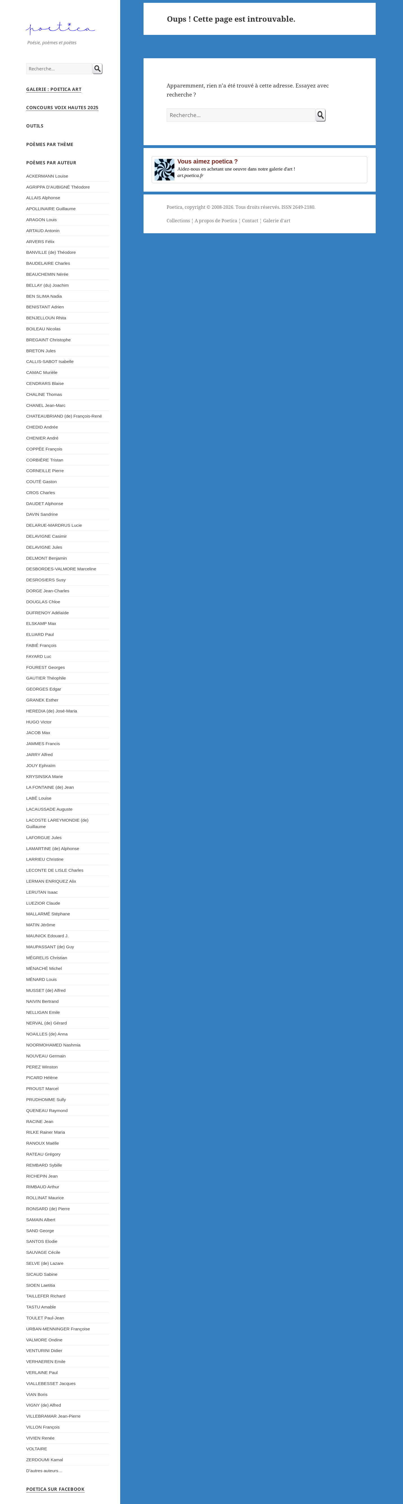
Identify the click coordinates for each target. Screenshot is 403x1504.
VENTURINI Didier (44, 1350)
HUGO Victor (39, 722)
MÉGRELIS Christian (46, 957)
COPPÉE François (44, 449)
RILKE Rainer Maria (45, 1132)
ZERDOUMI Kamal (44, 1459)
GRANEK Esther (42, 700)
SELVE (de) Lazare (45, 1263)
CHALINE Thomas (44, 394)
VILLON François (43, 1427)
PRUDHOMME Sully (46, 1099)
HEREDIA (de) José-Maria (51, 711)
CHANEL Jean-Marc (46, 405)
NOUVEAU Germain (46, 1056)
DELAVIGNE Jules (44, 547)
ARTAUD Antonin (42, 230)
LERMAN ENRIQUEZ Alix (51, 881)
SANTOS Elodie (41, 1241)
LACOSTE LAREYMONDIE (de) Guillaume (57, 823)
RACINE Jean (39, 1121)
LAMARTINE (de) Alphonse (52, 848)
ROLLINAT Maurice (45, 1197)
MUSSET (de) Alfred (46, 990)
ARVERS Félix (40, 241)
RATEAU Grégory (43, 1154)
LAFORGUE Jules (44, 837)
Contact (250, 221)
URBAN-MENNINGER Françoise (58, 1328)
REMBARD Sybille (44, 1165)
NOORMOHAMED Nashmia (53, 1045)
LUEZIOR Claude (43, 903)
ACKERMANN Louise (47, 176)
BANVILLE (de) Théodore (51, 252)
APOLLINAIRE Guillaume (51, 208)
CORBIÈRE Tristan (44, 460)
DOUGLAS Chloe (43, 601)
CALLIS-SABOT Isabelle (50, 361)
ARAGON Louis (41, 219)
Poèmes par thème (49, 144)
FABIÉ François (41, 645)
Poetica (174, 207)
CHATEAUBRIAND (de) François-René (64, 416)
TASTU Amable (41, 1306)
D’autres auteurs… (44, 1470)
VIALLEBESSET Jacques (51, 1383)
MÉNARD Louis (41, 979)
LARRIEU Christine (45, 859)
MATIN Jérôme (40, 924)
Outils (35, 126)
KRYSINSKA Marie (44, 776)
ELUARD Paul (40, 634)
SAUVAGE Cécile (43, 1252)
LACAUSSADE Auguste (49, 809)
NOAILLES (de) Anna (47, 1034)
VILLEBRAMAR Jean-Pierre (53, 1416)
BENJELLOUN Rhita (46, 317)
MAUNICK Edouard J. (47, 935)
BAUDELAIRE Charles (48, 263)
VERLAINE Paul (42, 1372)
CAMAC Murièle (41, 372)
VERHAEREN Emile (46, 1361)
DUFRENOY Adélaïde (47, 612)
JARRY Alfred (39, 754)
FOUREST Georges (45, 667)
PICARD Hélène (42, 1077)
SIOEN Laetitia (40, 1285)
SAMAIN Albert (40, 1219)
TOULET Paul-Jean (45, 1317)
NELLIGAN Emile (43, 1012)
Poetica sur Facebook (55, 1489)
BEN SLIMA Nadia (44, 296)
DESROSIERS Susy (46, 579)
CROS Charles (40, 492)
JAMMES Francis (43, 743)
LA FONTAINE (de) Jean (50, 787)
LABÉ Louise (39, 798)
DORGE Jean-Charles (47, 590)
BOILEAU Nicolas (43, 328)
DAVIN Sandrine (42, 514)
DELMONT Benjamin (46, 558)
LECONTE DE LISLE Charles (55, 870)
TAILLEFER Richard (45, 1296)
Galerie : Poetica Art (53, 89)
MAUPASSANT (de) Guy (50, 946)
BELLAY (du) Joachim (47, 285)
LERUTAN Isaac (42, 892)
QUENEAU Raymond (47, 1110)
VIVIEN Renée (40, 1438)
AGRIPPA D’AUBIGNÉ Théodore (58, 187)
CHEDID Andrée (42, 427)
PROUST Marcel (42, 1088)
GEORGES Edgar (43, 689)
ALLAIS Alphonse (43, 197)
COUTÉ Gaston (41, 481)
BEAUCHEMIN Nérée (47, 274)
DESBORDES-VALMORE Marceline (61, 568)
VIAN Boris (37, 1394)
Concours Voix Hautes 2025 (62, 107)
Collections (178, 221)
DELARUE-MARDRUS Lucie (54, 525)
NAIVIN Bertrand (42, 1001)
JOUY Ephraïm (40, 765)
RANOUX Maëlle (42, 1143)
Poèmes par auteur (51, 163)
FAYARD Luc (38, 656)
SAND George (40, 1230)
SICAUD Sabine (41, 1274)
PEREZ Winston (42, 1066)
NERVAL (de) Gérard (46, 1023)
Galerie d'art (276, 221)
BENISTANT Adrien (45, 306)
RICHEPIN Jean (42, 1176)
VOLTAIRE (36, 1448)
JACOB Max (38, 732)
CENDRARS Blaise (45, 383)
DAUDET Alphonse (44, 503)
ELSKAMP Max (41, 623)
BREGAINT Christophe (48, 339)
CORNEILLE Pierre (45, 470)
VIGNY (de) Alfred (43, 1405)
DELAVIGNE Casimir (46, 536)
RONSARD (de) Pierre (48, 1208)
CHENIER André (42, 438)
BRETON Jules (41, 350)
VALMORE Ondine (44, 1339)
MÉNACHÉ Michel (44, 968)
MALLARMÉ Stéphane (48, 913)
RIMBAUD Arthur (42, 1186)
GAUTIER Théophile (46, 678)
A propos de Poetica (216, 221)
